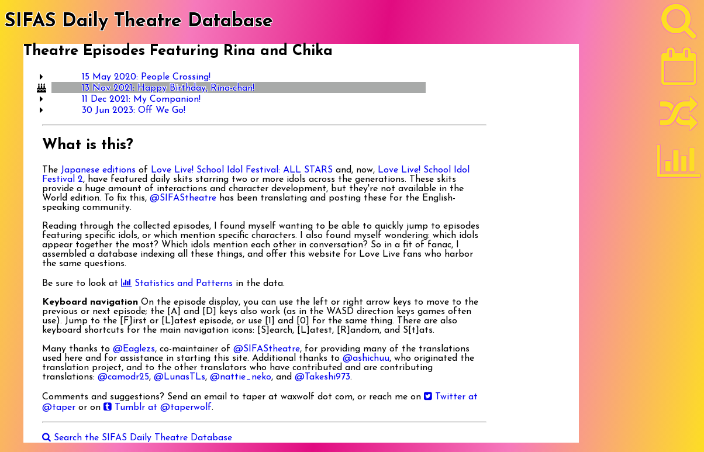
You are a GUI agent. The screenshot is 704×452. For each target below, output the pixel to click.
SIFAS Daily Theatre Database (139, 21)
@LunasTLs (179, 377)
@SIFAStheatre (183, 198)
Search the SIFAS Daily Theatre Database (137, 438)
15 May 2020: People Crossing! (146, 77)
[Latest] (679, 70)
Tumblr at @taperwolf (157, 407)
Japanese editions (98, 170)
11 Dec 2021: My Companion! (141, 99)
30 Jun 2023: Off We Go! (133, 110)
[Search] (679, 24)
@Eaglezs (134, 349)
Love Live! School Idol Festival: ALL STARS (242, 170)
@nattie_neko (240, 377)
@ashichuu (366, 358)
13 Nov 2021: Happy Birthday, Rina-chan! (168, 88)
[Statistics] (679, 165)
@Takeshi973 (322, 377)
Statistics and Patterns (177, 283)
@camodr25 (123, 377)
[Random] (679, 118)
